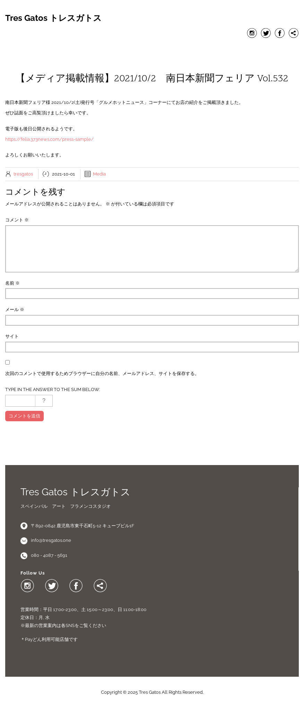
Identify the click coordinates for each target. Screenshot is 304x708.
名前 (12, 283)
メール (14, 309)
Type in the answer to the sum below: (52, 389)
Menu (152, 49)
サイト (12, 336)
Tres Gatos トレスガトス (53, 18)
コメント (17, 219)
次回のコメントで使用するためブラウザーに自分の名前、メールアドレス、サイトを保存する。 (102, 373)
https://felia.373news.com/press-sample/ (49, 139)
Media (99, 174)
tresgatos (23, 174)
